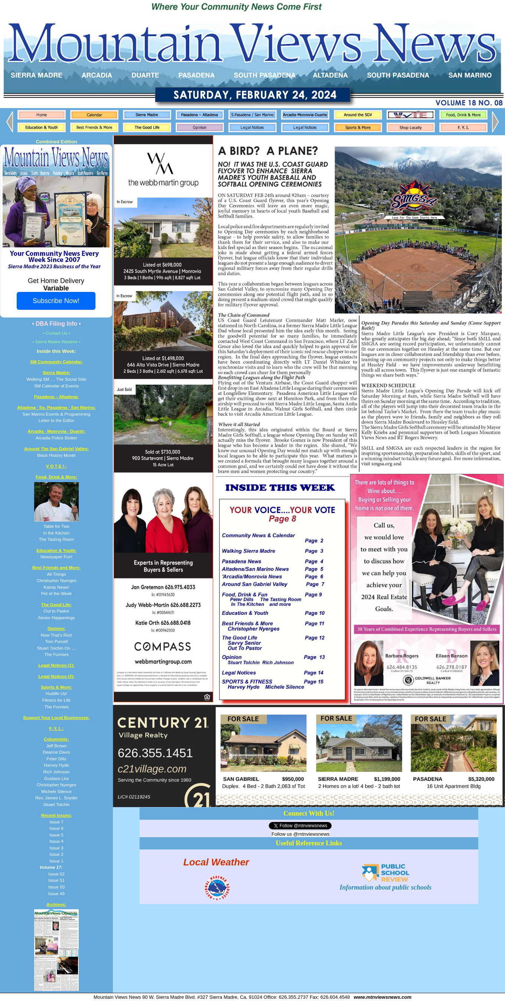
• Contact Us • (56, 333)
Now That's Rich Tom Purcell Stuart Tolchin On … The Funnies (56, 641)
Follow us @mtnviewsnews (300, 834)
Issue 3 (56, 847)
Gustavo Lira (56, 778)
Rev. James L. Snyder (56, 797)
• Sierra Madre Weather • (56, 341)
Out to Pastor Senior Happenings (56, 611)
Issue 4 (56, 841)
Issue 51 (56, 880)
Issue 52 (56, 873)
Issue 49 (56, 893)
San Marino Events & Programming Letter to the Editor (56, 414)
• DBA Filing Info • (56, 324)
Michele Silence (56, 791)
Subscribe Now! (56, 301)
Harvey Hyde (56, 765)
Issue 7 (56, 821)
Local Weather (216, 861)
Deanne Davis (56, 752)
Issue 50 (56, 886)
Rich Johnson (56, 771)
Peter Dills (56, 758)
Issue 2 (56, 854)
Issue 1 (56, 860)
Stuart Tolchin (56, 804)
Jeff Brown (56, 745)
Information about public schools (386, 883)
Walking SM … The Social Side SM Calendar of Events (56, 379)
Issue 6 (56, 828)
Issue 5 (56, 834)
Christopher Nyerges (56, 784)
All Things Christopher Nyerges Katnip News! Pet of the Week (56, 580)
